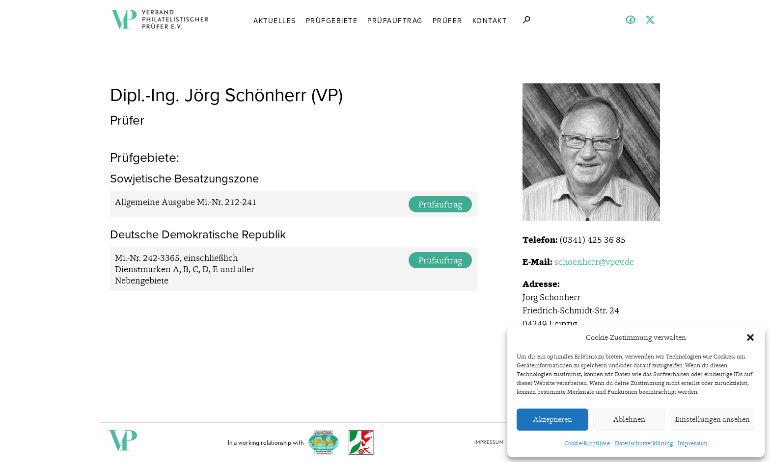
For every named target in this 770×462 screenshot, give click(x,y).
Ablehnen (629, 419)
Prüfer (448, 20)
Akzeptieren (552, 419)
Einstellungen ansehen (712, 419)
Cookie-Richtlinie (587, 443)
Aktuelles (274, 20)
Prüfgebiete (332, 20)
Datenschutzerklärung (644, 443)
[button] (750, 337)
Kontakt (489, 20)
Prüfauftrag (395, 20)
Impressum (693, 443)
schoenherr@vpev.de (594, 261)
